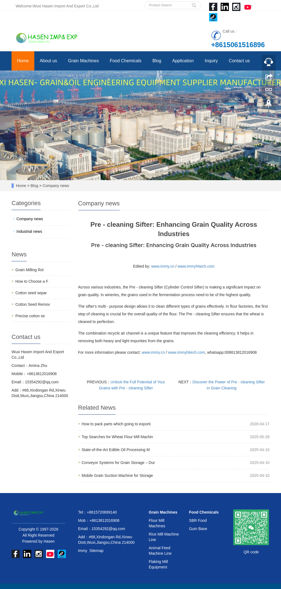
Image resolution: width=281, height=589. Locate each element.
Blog (157, 60)
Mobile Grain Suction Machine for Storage (117, 475)
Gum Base (198, 528)
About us (48, 60)
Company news (55, 185)
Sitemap (96, 550)
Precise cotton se (30, 316)
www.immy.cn (163, 266)
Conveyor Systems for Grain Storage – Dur (118, 462)
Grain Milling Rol (29, 270)
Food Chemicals (126, 60)
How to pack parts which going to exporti (116, 424)
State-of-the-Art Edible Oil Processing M (116, 450)
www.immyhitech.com (196, 266)
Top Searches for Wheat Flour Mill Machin (117, 437)
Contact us (239, 60)
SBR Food (198, 520)
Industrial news (29, 231)
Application (183, 60)
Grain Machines (83, 60)
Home (23, 60)
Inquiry (211, 60)
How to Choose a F (31, 281)
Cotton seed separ (31, 293)
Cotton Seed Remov (32, 304)
